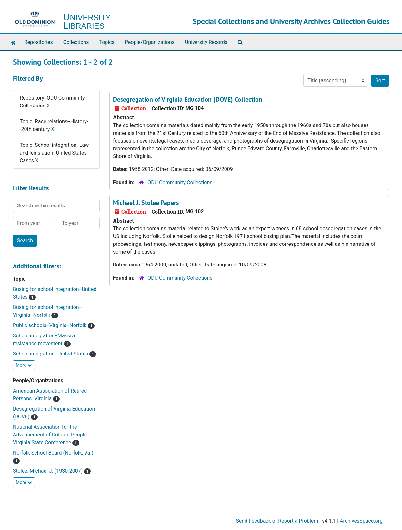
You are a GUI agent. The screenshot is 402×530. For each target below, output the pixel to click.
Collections (76, 42)
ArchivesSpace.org (361, 521)
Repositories (38, 42)
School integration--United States (51, 354)
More (24, 365)
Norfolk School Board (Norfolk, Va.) (53, 453)
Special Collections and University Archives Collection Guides (291, 21)
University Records (206, 42)
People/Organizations (150, 42)
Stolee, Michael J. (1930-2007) (48, 471)
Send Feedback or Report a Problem (277, 521)
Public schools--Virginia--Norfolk (50, 325)
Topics (106, 42)
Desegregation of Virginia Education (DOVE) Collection (187, 99)
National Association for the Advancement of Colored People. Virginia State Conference (50, 434)
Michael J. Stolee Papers (146, 202)
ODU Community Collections (179, 182)
